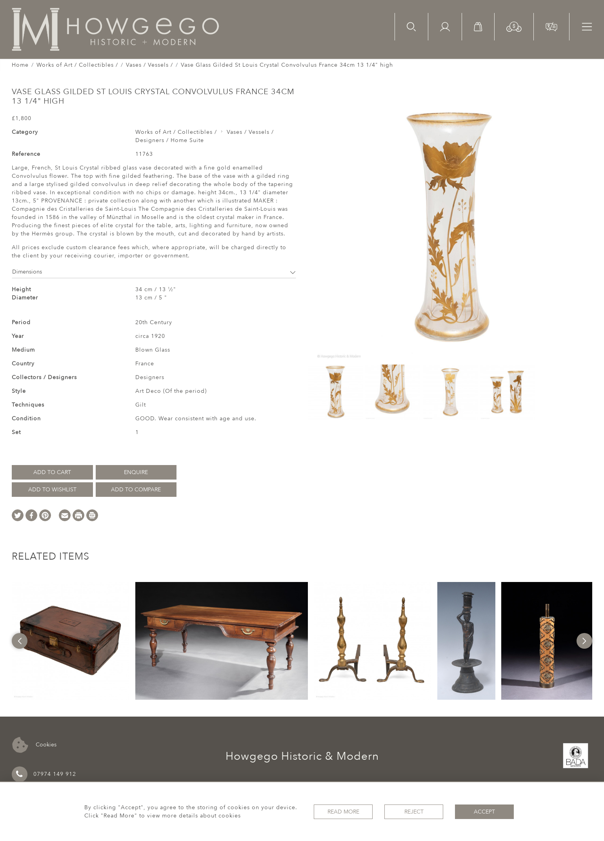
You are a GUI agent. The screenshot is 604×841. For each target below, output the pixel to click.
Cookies (34, 745)
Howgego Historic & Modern (302, 756)
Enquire (136, 472)
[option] (70, 641)
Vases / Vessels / (149, 65)
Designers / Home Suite (169, 140)
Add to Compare (136, 489)
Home (20, 65)
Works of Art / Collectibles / (77, 65)
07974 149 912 (44, 774)
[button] (514, 26)
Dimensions (154, 272)
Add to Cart (52, 472)
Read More (343, 811)
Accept (484, 811)
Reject (414, 811)
